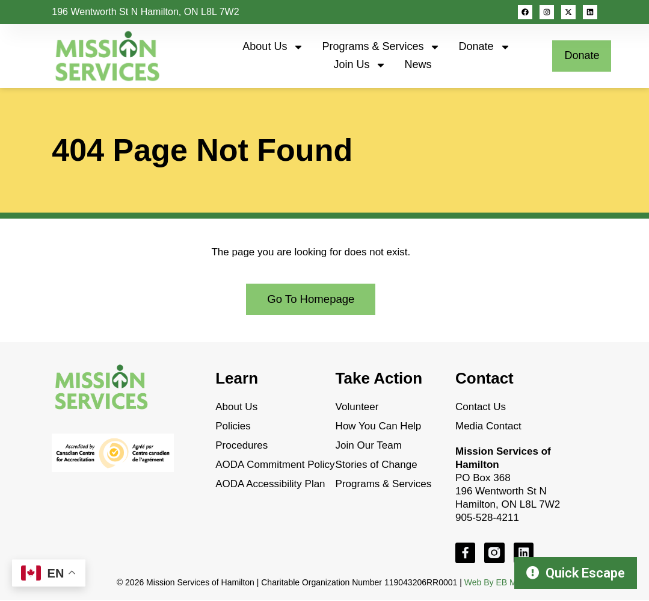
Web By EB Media (498, 583)
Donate (484, 47)
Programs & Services (381, 47)
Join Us (359, 65)
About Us (273, 47)
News (417, 64)
